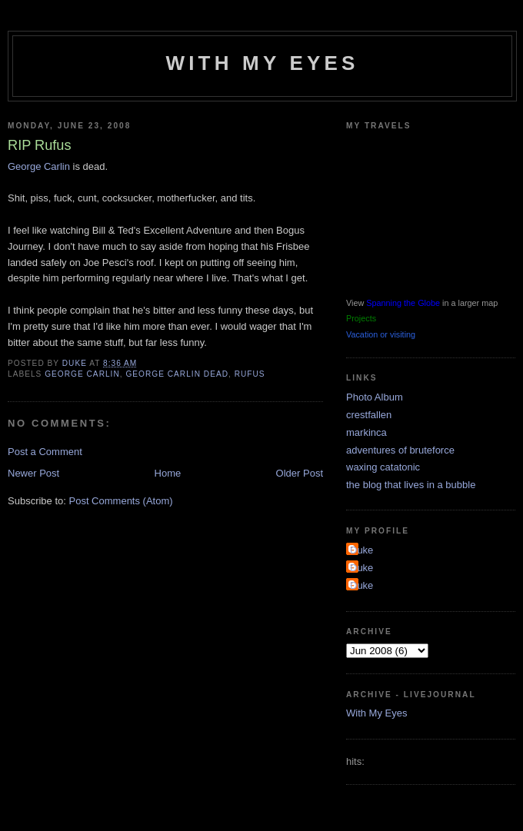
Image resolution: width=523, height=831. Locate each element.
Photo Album (374, 397)
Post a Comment (45, 451)
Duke (361, 550)
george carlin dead (176, 374)
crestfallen (368, 414)
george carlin (82, 374)
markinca (366, 432)
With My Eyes (261, 63)
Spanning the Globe (403, 302)
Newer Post (33, 473)
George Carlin (39, 166)
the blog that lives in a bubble (410, 484)
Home (168, 473)
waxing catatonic (383, 467)
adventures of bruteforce (400, 450)
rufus (250, 374)
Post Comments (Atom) (121, 501)
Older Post (299, 473)
